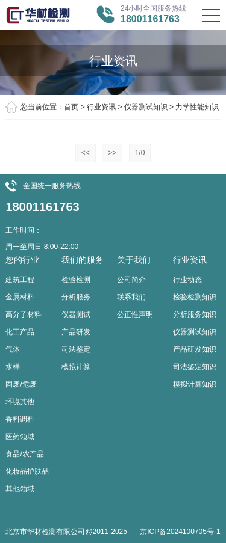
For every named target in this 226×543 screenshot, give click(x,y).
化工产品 (19, 332)
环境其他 (19, 401)
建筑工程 (19, 279)
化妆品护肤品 (27, 471)
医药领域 (19, 436)
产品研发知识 (194, 349)
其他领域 (19, 489)
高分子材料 (23, 314)
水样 (12, 367)
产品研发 (75, 332)
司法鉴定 (75, 349)
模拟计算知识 (194, 384)
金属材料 (19, 297)
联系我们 (131, 297)
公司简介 (131, 279)
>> (112, 153)
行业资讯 (101, 107)
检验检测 (75, 279)
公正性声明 (135, 314)
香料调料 (19, 419)
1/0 (140, 153)
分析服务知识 (194, 314)
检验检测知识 (194, 297)
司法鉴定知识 (194, 367)
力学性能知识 (197, 107)
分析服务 (75, 297)
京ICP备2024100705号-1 (180, 531)
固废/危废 (20, 384)
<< (85, 153)
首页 (71, 107)
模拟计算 (75, 367)
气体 (12, 349)
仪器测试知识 (146, 107)
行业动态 (187, 279)
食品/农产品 (24, 454)
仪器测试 (75, 314)
